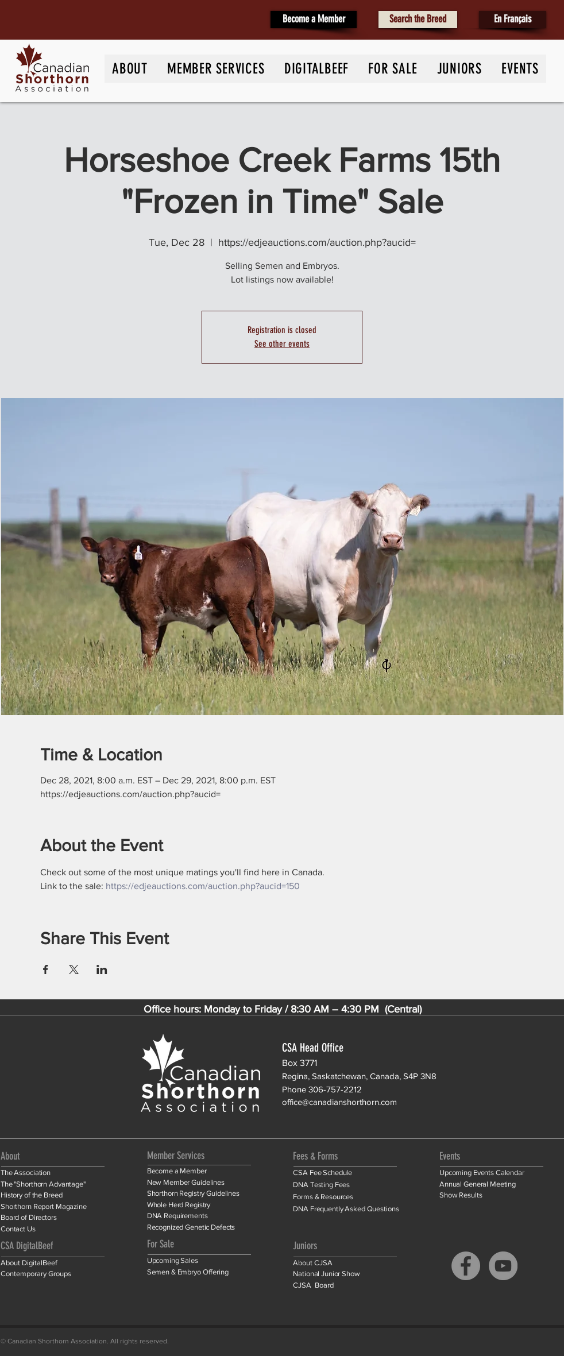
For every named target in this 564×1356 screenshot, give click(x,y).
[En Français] (512, 19)
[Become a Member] (314, 19)
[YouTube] (503, 1265)
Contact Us (18, 1228)
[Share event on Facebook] (45, 969)
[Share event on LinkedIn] (101, 969)
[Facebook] (465, 1265)
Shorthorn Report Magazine (44, 1206)
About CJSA (313, 1262)
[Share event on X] (73, 969)
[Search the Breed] (417, 19)
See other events (282, 343)
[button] (520, 69)
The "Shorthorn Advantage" (43, 1184)
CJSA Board (313, 1285)
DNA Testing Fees (321, 1184)
